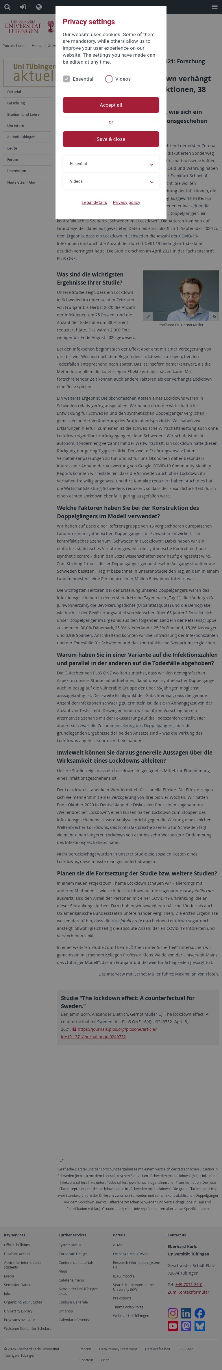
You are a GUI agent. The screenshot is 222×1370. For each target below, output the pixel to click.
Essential (83, 79)
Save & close (111, 139)
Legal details (94, 202)
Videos (123, 79)
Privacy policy (126, 202)
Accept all (111, 105)
